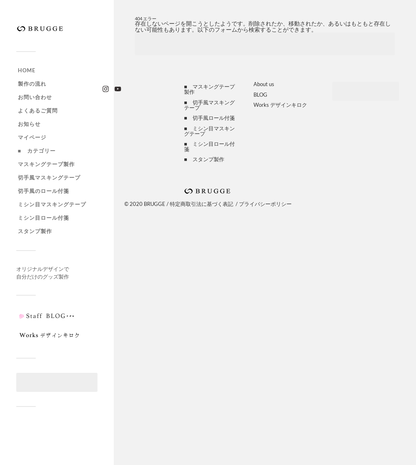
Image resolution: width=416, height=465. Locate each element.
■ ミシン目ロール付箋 (209, 146)
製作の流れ (32, 83)
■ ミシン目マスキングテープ (209, 131)
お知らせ (29, 124)
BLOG (260, 94)
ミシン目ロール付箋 (43, 217)
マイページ (32, 137)
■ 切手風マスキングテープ (209, 105)
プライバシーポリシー (265, 204)
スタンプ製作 (35, 231)
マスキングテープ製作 (46, 164)
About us (264, 84)
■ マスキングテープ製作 (209, 89)
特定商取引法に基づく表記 (201, 204)
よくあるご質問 (38, 110)
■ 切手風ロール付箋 (209, 118)
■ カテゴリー (37, 150)
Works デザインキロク (280, 105)
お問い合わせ (35, 97)
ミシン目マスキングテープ (52, 204)
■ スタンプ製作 (204, 159)
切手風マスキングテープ (49, 177)
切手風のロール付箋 (43, 191)
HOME (26, 70)
